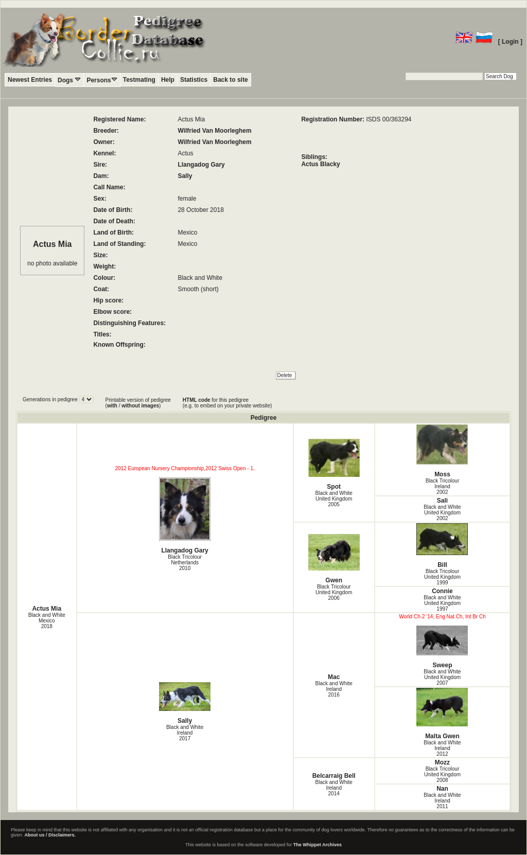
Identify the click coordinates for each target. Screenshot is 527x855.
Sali (442, 500)
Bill (442, 545)
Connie (442, 591)
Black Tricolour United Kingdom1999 (442, 576)
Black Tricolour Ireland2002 (443, 486)
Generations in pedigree (51, 399)
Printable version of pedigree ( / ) (138, 402)
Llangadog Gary (201, 164)
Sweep (442, 647)
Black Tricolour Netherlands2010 (185, 562)
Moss (442, 451)
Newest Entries (30, 79)
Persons (101, 80)
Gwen (334, 559)
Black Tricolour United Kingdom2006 (333, 592)
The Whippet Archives (317, 844)
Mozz (442, 762)
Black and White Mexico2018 (46, 620)
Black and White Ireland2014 (334, 787)
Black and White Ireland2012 (442, 748)
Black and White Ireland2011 (442, 800)
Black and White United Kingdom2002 (442, 512)
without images (140, 405)
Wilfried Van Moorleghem (214, 130)
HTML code (196, 400)
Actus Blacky (320, 164)
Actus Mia (46, 608)
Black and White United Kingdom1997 (442, 603)
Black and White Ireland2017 (184, 732)
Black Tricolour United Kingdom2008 (442, 774)
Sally (185, 176)
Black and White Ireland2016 (334, 689)
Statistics (193, 79)
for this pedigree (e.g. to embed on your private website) (227, 402)
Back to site (230, 79)
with (112, 405)
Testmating (139, 79)
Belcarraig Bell (334, 775)
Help (167, 79)
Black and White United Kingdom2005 (334, 498)
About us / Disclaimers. (50, 835)
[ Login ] (510, 41)
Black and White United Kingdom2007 (442, 677)
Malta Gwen (442, 714)
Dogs (69, 80)
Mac (334, 677)
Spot (334, 464)
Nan (442, 788)
